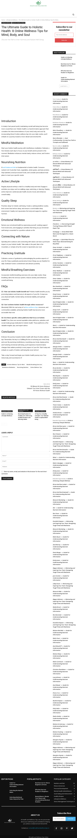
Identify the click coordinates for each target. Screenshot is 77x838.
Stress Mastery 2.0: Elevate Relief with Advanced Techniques (63, 163)
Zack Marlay (56, 544)
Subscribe (64, 40)
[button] (73, 14)
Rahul (54, 456)
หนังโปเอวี (56, 168)
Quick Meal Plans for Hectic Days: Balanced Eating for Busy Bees (63, 241)
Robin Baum (56, 536)
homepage (56, 231)
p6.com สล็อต (57, 184)
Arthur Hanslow (58, 262)
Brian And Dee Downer (60, 396)
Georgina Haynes (58, 739)
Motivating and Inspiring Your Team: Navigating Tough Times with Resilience (64, 210)
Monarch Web (57, 591)
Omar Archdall (57, 246)
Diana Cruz (56, 692)
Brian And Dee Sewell (59, 338)
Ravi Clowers (57, 433)
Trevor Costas (57, 404)
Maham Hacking (58, 731)
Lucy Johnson (57, 676)
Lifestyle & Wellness (11, 20)
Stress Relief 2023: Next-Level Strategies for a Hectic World (63, 233)
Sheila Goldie (57, 715)
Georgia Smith (57, 346)
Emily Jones (56, 383)
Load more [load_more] (64, 85)
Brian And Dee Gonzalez (60, 449)
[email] (64, 35)
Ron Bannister (57, 614)
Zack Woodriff (57, 645)
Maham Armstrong (59, 723)
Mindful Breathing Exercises (34, 364)
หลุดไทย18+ (56, 176)
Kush (54, 390)
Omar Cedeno (57, 278)
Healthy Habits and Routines (23, 411)
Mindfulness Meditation (8, 367)
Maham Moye (57, 653)
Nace (54, 361)
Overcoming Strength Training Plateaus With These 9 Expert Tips (64, 225)
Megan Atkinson (58, 567)
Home (3, 20)
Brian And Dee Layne (59, 425)
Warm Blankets (57, 137)
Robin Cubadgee (58, 462)
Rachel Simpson (57, 700)
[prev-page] (2, 423)
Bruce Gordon (57, 367)
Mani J (55, 324)
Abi (54, 507)
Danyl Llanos (57, 293)
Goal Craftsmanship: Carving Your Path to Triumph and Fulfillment (64, 139)
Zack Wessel (56, 684)
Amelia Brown (57, 412)
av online (55, 161)
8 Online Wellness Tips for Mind (16, 364)
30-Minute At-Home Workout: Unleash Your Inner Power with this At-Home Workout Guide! (38, 388)
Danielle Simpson (58, 441)
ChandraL (56, 223)
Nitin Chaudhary (58, 129)
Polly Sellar (56, 708)
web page (56, 239)
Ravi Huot (56, 513)
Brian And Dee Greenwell (60, 491)
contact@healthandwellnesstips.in (38, 827)
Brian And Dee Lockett (60, 483)
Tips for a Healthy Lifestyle (18, 23)
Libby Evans (56, 583)
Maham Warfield (58, 630)
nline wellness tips (31, 307)
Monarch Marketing (59, 499)
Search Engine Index (59, 301)
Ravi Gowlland (57, 285)
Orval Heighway (58, 254)
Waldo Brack (57, 606)
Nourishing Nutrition (22, 367)
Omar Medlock (57, 270)
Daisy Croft (56, 309)
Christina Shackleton (59, 669)
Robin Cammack (58, 661)
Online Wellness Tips (36, 367)
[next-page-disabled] (6, 423)
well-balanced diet (9, 167)
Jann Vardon (56, 575)
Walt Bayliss (56, 375)
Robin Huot (56, 637)
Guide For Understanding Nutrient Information (60, 100)
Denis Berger (57, 552)
